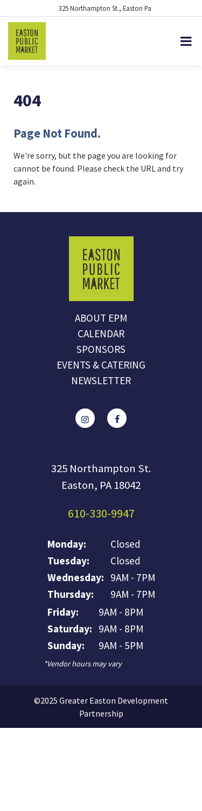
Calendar (101, 333)
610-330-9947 (101, 513)
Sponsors (101, 349)
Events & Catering (101, 364)
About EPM (101, 317)
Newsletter (101, 380)
